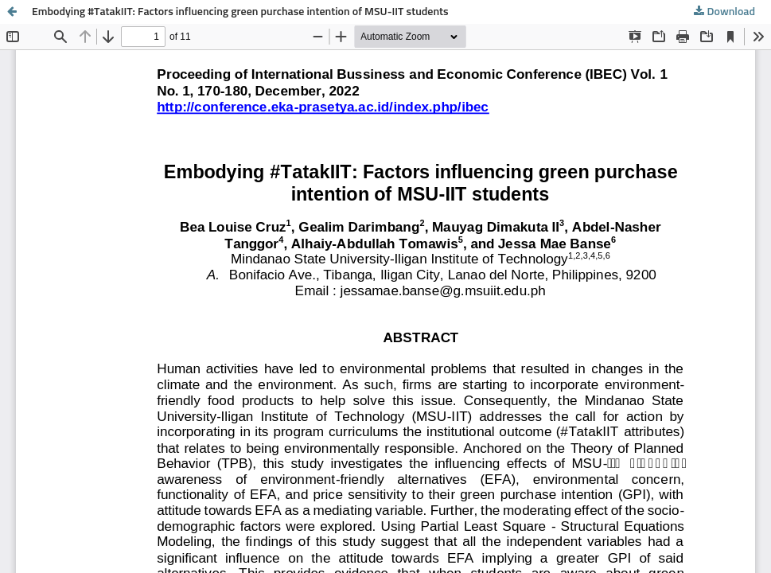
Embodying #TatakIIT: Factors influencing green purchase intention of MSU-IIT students (240, 12)
